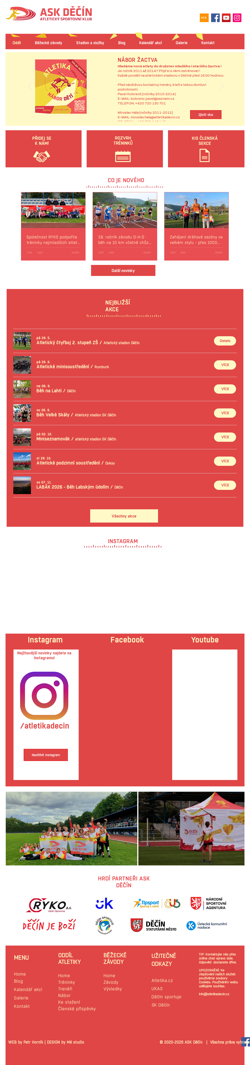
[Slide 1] (126, 111)
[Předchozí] (30, 86)
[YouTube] (226, 17)
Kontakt (22, 1006)
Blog (18, 981)
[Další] (222, 86)
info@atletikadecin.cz (214, 994)
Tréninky (66, 982)
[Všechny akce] (124, 516)
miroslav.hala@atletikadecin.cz (155, 117)
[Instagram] (237, 17)
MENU (21, 957)
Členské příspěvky (77, 1008)
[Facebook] (215, 17)
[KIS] (204, 17)
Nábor (64, 995)
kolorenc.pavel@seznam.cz (152, 98)
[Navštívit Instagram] (46, 755)
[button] (67, 343)
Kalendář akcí (28, 989)
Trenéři (65, 988)
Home (20, 974)
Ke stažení (69, 1002)
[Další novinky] (123, 270)
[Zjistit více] (205, 114)
